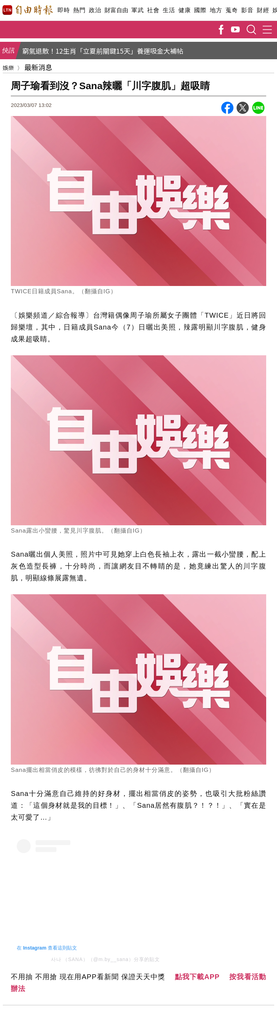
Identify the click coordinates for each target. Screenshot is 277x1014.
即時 (63, 10)
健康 (184, 10)
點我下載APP (197, 977)
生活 (169, 10)
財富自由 (116, 10)
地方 (216, 10)
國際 (200, 10)
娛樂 (8, 67)
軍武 (137, 10)
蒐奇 (231, 10)
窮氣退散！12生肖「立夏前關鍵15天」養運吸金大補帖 (102, 50)
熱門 (79, 10)
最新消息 (38, 67)
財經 (263, 10)
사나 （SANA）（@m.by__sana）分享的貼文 (105, 959)
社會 (153, 10)
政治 (95, 10)
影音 (247, 10)
